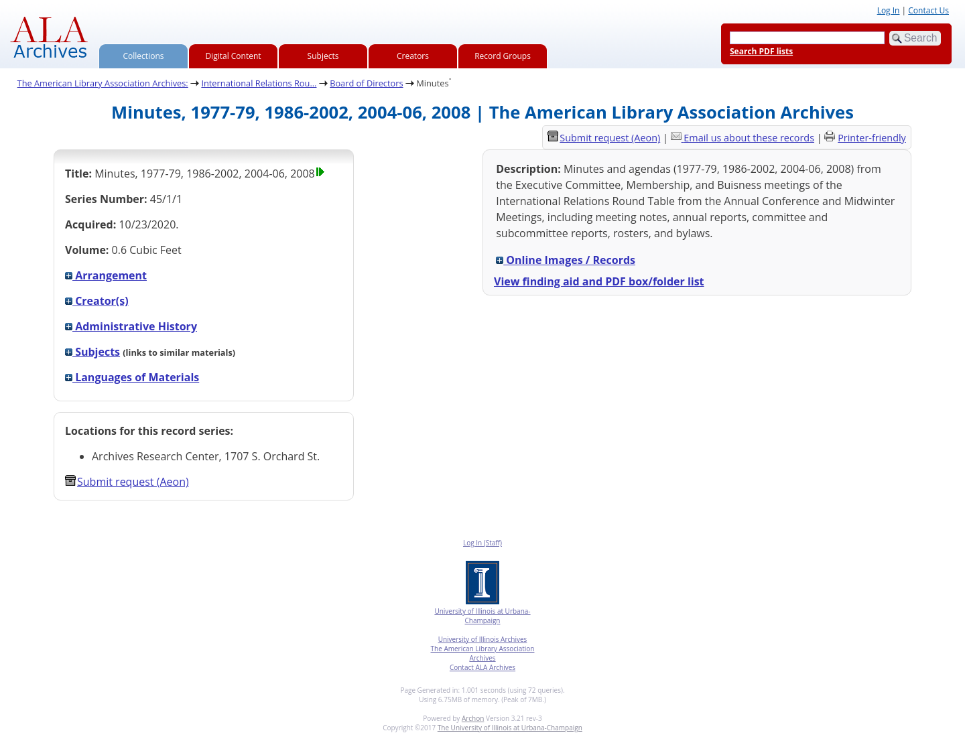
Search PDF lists (761, 51)
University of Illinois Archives (482, 639)
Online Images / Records (565, 260)
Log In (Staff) (482, 542)
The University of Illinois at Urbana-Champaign (510, 727)
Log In (888, 10)
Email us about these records (749, 137)
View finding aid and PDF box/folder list (599, 281)
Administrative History (131, 326)
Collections (143, 56)
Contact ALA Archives (482, 667)
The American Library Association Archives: (102, 83)
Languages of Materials (132, 377)
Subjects (323, 56)
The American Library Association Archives (483, 653)
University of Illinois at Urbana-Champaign (482, 615)
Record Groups (502, 56)
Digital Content (233, 56)
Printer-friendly (872, 137)
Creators (413, 56)
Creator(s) (97, 300)
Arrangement (106, 275)
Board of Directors (366, 83)
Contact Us (928, 10)
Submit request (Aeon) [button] (127, 481)
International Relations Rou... (258, 83)
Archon (473, 718)
